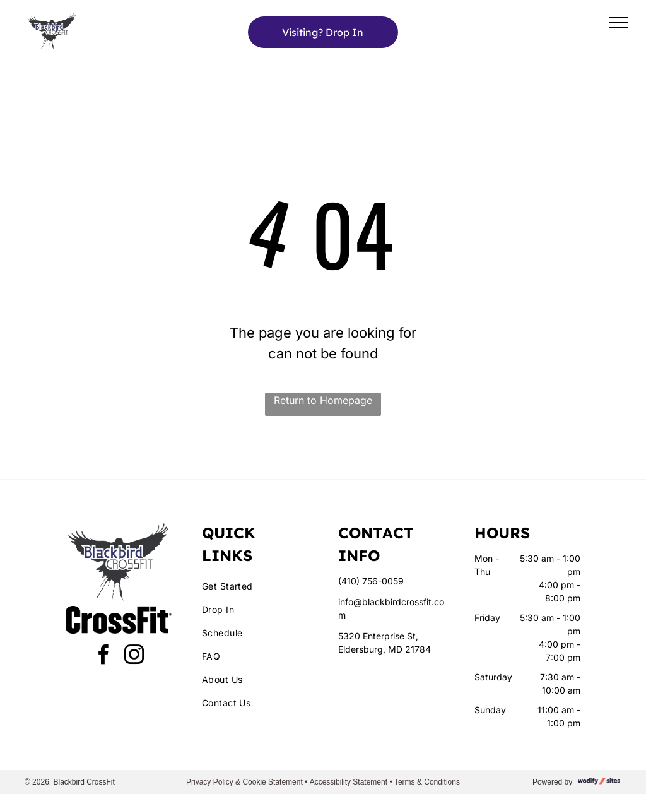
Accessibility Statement (348, 782)
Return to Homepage (323, 400)
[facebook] (103, 657)
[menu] (618, 22)
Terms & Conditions (427, 782)
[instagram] (134, 657)
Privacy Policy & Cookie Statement (244, 782)
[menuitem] (255, 586)
